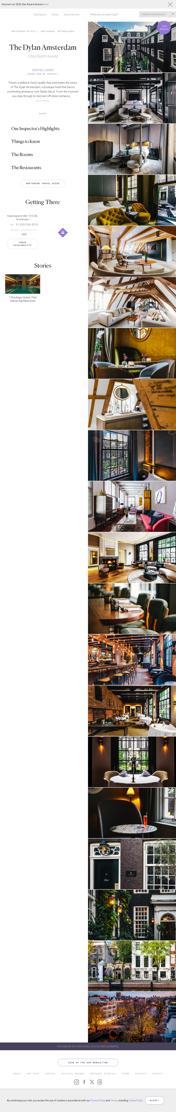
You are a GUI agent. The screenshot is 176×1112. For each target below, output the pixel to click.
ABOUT (17, 1073)
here (46, 4)
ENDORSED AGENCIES (103, 1073)
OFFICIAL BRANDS (72, 1073)
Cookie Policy (136, 1100)
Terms (113, 1100)
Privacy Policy (97, 1100)
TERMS (126, 1073)
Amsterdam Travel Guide (43, 183)
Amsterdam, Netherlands (57, 31)
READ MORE (42, 100)
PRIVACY (140, 1073)
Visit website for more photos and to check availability (88, 1046)
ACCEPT (154, 1100)
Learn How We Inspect (43, 74)
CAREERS (50, 1073)
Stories (55, 14)
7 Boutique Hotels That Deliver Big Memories (22, 299)
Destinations (40, 14)
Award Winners (72, 14)
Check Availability (22, 243)
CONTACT (157, 1073)
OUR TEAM (33, 1073)
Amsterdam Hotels (23, 31)
